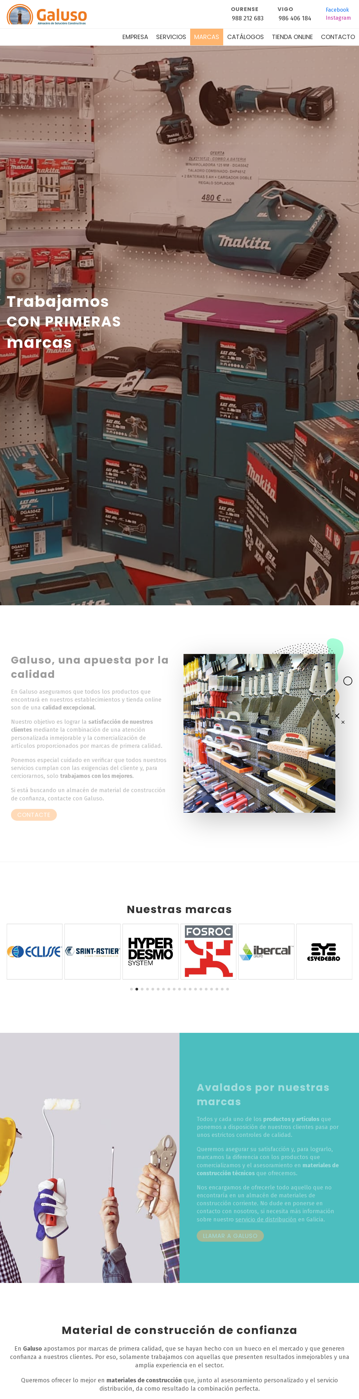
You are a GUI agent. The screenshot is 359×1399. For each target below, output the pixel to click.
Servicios (171, 37)
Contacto (338, 37)
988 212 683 (248, 18)
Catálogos (245, 37)
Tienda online (292, 37)
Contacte (36, 814)
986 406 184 (295, 18)
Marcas (206, 37)
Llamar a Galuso (232, 1235)
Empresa (135, 37)
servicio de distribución (266, 1219)
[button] (131, 989)
